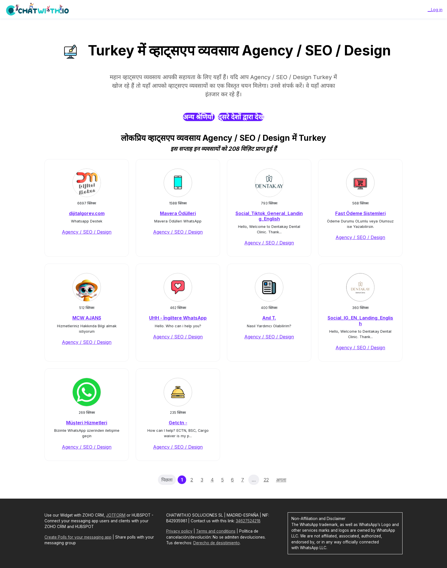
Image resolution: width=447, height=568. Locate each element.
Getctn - (178, 423)
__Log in (435, 9)
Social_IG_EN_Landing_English (360, 320)
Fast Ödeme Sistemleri (360, 213)
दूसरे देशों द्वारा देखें (241, 117)
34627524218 (248, 521)
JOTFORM (115, 515)
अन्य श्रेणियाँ (199, 117)
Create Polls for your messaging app (77, 537)
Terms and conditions (215, 531)
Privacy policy (179, 531)
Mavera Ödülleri (178, 213)
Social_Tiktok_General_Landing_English (269, 216)
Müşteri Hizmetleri (86, 423)
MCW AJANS (86, 318)
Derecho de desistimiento (216, 543)
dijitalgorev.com (87, 213)
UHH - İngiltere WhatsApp (178, 318)
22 (266, 480)
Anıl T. (269, 318)
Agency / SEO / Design (86, 232)
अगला (281, 480)
